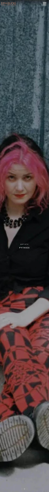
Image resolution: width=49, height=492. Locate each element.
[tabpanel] (24, 246)
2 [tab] (24, 489)
